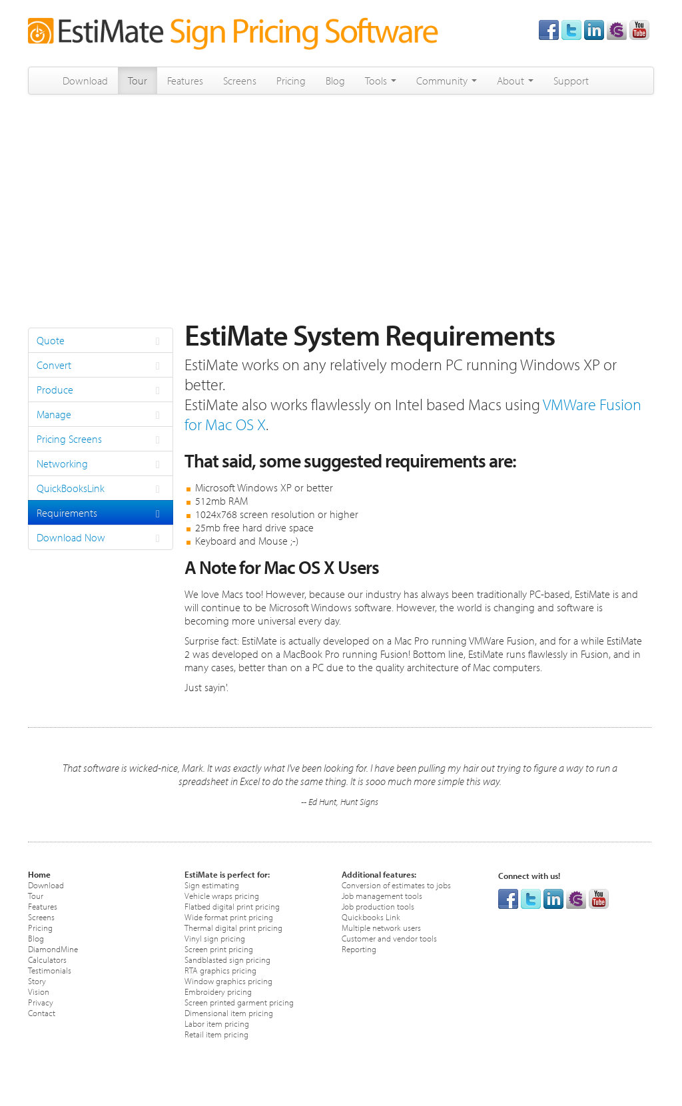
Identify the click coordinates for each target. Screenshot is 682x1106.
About (515, 80)
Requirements (101, 513)
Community (446, 80)
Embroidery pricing (218, 991)
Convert (101, 365)
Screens (239, 80)
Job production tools (378, 906)
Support (571, 80)
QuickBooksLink (101, 488)
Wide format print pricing (228, 916)
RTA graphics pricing (220, 969)
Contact (41, 1012)
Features (185, 80)
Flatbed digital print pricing (232, 906)
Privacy (40, 1001)
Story (37, 980)
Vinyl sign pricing (214, 938)
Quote (101, 341)
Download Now (101, 538)
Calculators (47, 959)
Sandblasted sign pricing (227, 959)
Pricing (291, 80)
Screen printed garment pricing (239, 1001)
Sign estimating (211, 884)
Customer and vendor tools (389, 938)
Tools (380, 80)
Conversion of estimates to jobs (396, 884)
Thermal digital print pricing (233, 927)
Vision (38, 991)
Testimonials (49, 969)
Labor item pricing (216, 1023)
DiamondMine (53, 948)
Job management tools (382, 895)
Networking (101, 464)
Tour (137, 80)
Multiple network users (381, 927)
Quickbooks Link (371, 916)
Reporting (359, 948)
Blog (335, 80)
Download (85, 80)
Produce (101, 390)
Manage (101, 415)
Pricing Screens (101, 439)
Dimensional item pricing (228, 1012)
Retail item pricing (216, 1033)
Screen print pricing (218, 948)
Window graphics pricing (228, 980)
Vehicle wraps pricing (221, 895)
